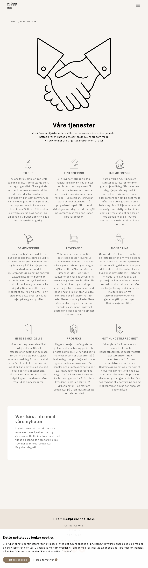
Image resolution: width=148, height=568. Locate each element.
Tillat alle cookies (16, 559)
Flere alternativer (43, 559)
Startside (12, 22)
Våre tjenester (28, 22)
